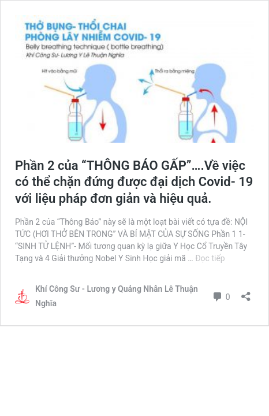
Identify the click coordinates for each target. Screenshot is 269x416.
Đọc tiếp (210, 258)
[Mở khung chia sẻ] (246, 293)
